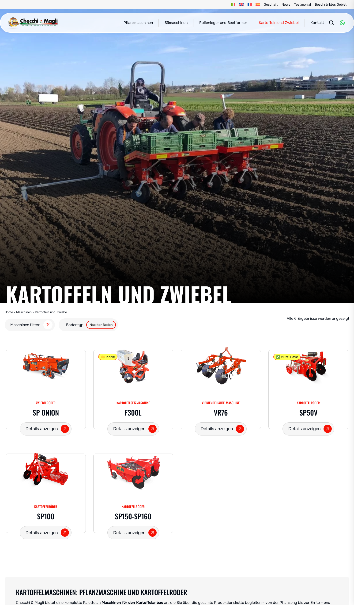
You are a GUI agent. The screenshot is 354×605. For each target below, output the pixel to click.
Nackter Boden (101, 325)
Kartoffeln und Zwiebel (279, 22)
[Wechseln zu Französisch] (249, 4)
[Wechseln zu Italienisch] (233, 4)
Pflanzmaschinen (138, 22)
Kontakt (317, 22)
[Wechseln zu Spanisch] (258, 4)
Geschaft (271, 4)
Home (9, 312)
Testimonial (302, 4)
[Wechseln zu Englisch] (241, 4)
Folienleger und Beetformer (223, 22)
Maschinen (24, 312)
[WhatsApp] (342, 22)
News (286, 4)
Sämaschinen (176, 22)
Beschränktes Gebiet (330, 4)
